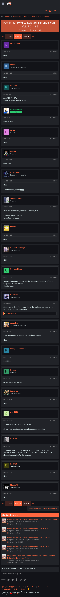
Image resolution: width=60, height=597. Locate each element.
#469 (55, 235)
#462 (55, 73)
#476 (55, 399)
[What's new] (55, 10)
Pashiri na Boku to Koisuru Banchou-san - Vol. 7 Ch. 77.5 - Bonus (32, 520)
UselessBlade (16, 269)
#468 (55, 207)
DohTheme (17, 594)
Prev (9, 37)
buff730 (13, 464)
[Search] (5, 10)
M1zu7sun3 (15, 43)
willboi (13, 151)
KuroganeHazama (18, 349)
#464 (55, 118)
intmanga (14, 391)
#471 (55, 277)
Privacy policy (6, 589)
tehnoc (13, 227)
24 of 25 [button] (18, 37)
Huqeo (13, 370)
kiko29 (13, 65)
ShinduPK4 (15, 485)
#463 (55, 94)
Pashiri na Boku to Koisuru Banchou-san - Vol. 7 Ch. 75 (28, 538)
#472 (55, 303)
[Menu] (3, 3)
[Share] (51, 51)
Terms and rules (43, 587)
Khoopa (13, 86)
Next (27, 37)
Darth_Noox (15, 172)
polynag (13, 438)
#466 (55, 160)
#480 (55, 493)
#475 (55, 378)
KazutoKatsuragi (17, 248)
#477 (55, 420)
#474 (55, 357)
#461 (55, 52)
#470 (55, 256)
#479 (55, 472)
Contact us (31, 587)
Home (23, 589)
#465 (55, 139)
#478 (55, 446)
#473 (55, 331)
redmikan (14, 323)
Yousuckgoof (16, 198)
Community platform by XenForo (20, 592)
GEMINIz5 (14, 295)
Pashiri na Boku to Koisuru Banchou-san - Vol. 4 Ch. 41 (28, 547)
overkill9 (14, 412)
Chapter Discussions (32, 522)
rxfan (12, 130)
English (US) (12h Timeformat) (13, 587)
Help (16, 589)
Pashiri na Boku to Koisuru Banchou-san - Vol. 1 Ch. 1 (27, 529)
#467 (55, 181)
